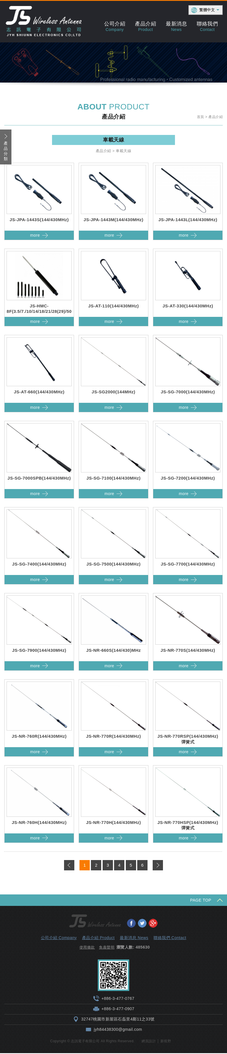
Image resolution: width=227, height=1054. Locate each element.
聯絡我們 (207, 26)
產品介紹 (145, 26)
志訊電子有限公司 (43, 21)
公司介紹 (114, 26)
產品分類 (6, 152)
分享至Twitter (142, 923)
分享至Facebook (131, 923)
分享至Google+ (153, 923)
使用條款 (87, 948)
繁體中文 (207, 10)
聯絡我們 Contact (170, 938)
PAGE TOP (200, 900)
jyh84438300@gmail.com (118, 1030)
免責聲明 (106, 948)
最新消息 (176, 26)
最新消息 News (134, 938)
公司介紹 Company (59, 938)
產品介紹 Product (98, 938)
